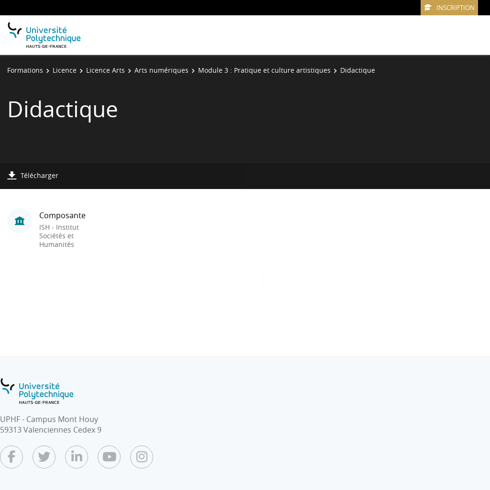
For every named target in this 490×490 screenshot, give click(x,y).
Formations (25, 70)
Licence (65, 70)
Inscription (449, 7)
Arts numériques (161, 70)
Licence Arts (105, 70)
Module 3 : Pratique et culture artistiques (264, 70)
